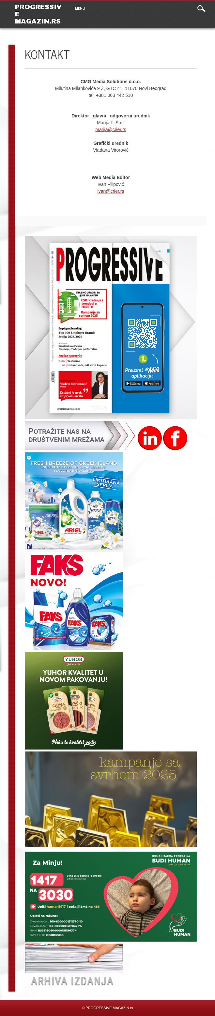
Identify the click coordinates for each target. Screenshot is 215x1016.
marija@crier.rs (110, 129)
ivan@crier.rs (111, 191)
